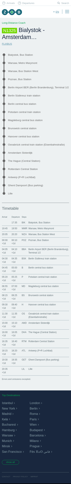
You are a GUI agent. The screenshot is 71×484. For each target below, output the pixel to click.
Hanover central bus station (23, 136)
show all (10, 462)
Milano (34, 441)
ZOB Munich (12, 12)
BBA (24, 249)
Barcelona (37, 435)
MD (23, 286)
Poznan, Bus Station (19, 79)
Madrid (6, 413)
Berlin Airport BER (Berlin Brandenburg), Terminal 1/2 (38, 87)
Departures (28, 3)
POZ (24, 240)
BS (23, 295)
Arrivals (11, 3)
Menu (67, 11)
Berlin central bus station (22, 103)
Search (65, 3)
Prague (35, 446)
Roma (34, 413)
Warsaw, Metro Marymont (22, 63)
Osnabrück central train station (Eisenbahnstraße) (36, 144)
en (57, 11)
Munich (7, 441)
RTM (24, 341)
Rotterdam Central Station (23, 169)
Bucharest (9, 424)
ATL (24, 350)
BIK (23, 222)
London (35, 403)
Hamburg (8, 430)
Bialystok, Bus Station (20, 54)
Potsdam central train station (24, 112)
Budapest (36, 430)
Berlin (34, 408)
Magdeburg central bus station (25, 120)
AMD (24, 323)
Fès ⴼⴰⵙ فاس (40, 451)
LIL (23, 369)
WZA (24, 234)
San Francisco (12, 451)
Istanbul (7, 403)
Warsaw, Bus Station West (23, 71)
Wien (33, 424)
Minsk (6, 446)
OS (23, 313)
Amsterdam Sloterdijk (20, 152)
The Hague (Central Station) (24, 161)
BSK (24, 258)
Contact (6, 477)
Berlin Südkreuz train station (24, 95)
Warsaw (7, 435)
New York (8, 408)
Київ (5, 419)
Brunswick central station (22, 128)
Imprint (34, 477)
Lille (10, 193)
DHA (24, 332)
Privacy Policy (20, 477)
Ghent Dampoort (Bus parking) (25, 185)
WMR (24, 228)
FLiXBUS (7, 43)
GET (24, 359)
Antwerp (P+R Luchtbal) (21, 177)
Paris (33, 419)
